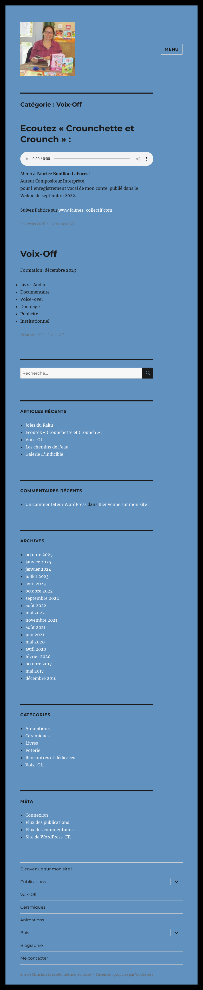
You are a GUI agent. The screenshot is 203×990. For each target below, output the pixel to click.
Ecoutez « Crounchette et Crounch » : (64, 432)
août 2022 (35, 605)
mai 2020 (35, 641)
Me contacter (34, 958)
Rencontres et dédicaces (50, 757)
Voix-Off (67, 224)
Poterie (32, 750)
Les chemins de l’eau (46, 447)
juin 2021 (34, 634)
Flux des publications (47, 822)
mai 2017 (34, 671)
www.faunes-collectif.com (85, 210)
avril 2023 (35, 583)
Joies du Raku (39, 425)
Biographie (31, 945)
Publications (33, 881)
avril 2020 (35, 649)
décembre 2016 (41, 678)
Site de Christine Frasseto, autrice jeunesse (55, 974)
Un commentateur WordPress (56, 504)
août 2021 (35, 627)
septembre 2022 (42, 598)
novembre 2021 (41, 620)
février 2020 (37, 656)
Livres (55, 224)
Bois (24, 932)
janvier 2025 (38, 561)
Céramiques (37, 735)
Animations (37, 728)
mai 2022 (35, 612)
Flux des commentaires (49, 829)
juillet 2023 (37, 576)
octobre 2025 (39, 554)
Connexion (36, 815)
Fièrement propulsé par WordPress (124, 974)
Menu (172, 49)
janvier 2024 (38, 569)
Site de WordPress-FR (48, 836)
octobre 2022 (39, 591)
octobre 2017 (38, 663)
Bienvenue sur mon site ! (124, 504)
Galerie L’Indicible (44, 454)
